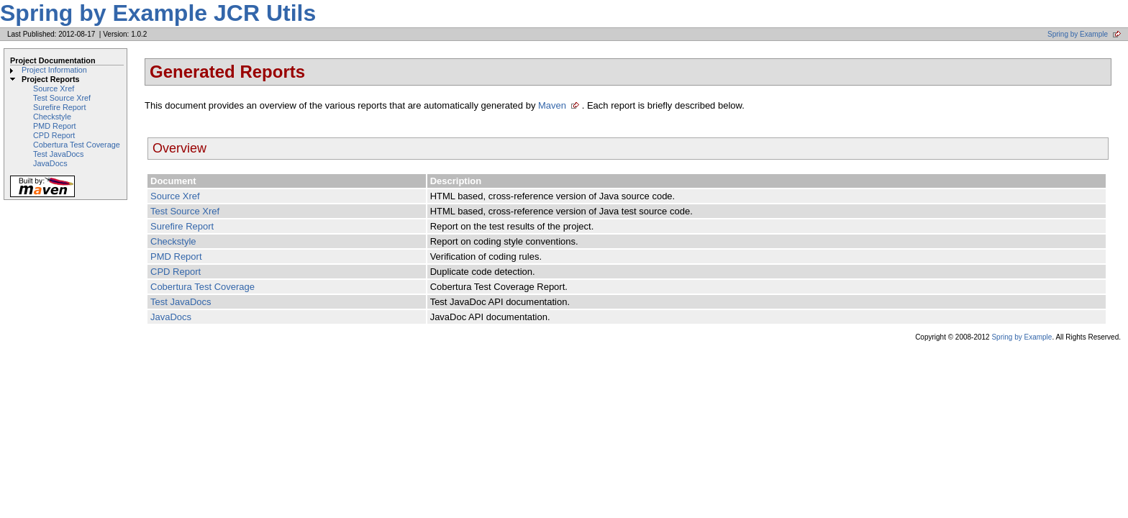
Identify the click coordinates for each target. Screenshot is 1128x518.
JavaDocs (50, 163)
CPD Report (54, 135)
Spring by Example (1077, 34)
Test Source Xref (62, 98)
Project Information (54, 69)
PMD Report (54, 126)
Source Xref (53, 88)
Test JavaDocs (58, 154)
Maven (552, 105)
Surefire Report (59, 107)
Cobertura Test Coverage (76, 144)
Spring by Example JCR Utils (158, 13)
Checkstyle (52, 116)
